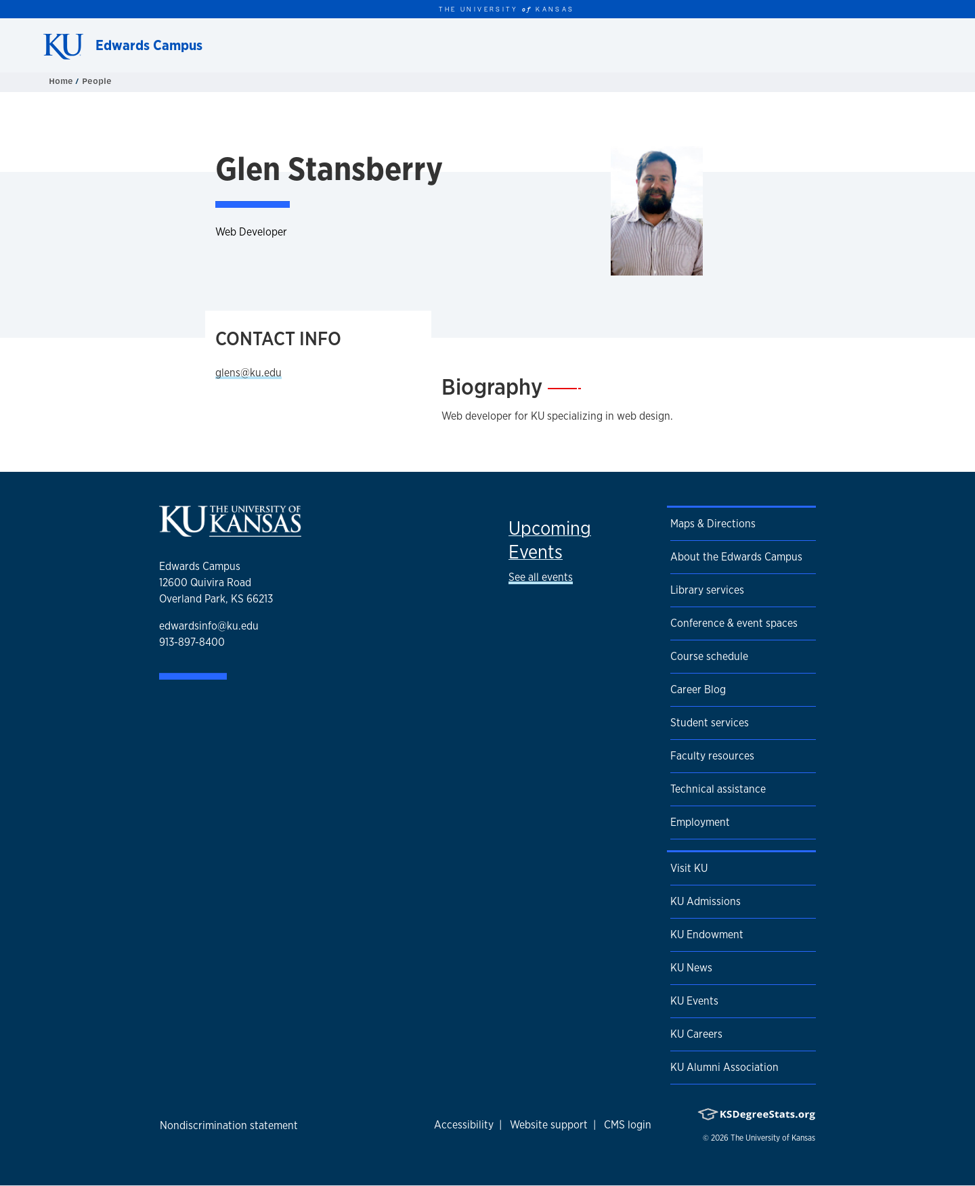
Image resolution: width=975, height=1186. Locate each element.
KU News (691, 968)
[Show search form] (915, 45)
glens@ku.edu (248, 373)
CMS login (627, 1125)
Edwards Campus (148, 45)
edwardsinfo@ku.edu (209, 626)
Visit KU (689, 868)
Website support (549, 1125)
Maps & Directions (713, 524)
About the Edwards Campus (736, 557)
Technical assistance (718, 789)
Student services (709, 723)
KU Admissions (705, 901)
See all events (540, 577)
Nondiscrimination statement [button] (229, 1125)
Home (62, 81)
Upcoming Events (549, 540)
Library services (707, 590)
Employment (700, 822)
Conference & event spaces (734, 623)
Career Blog (698, 689)
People (97, 81)
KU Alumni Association (724, 1067)
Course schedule (709, 656)
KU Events (694, 1001)
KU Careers (696, 1034)
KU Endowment (706, 934)
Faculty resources (712, 756)
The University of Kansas (773, 1138)
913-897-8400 (192, 642)
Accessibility (464, 1125)
